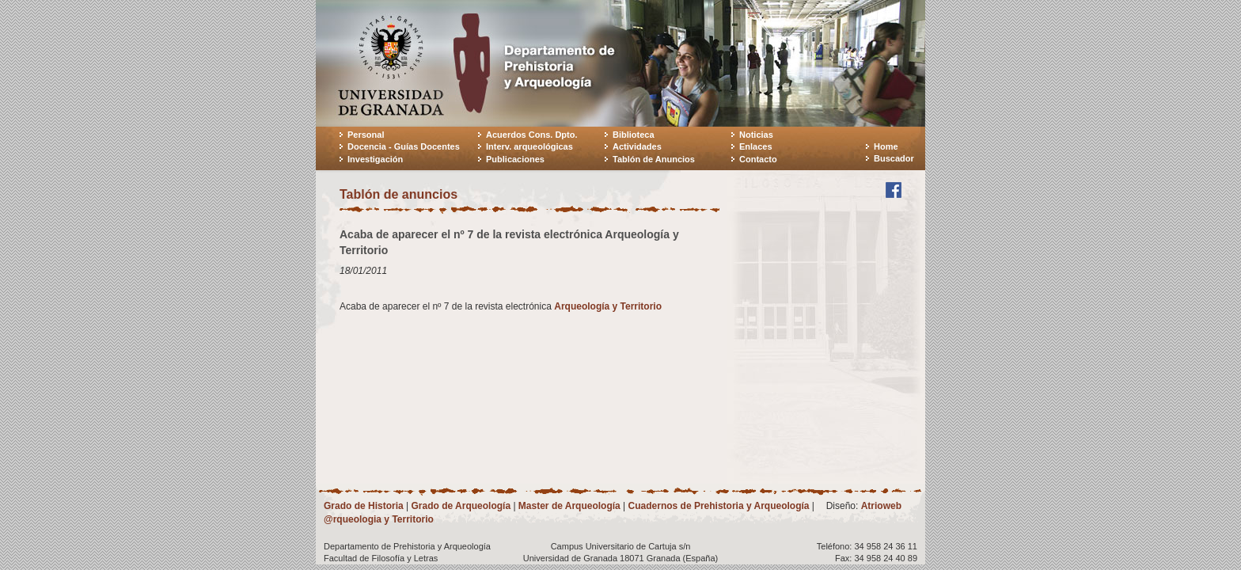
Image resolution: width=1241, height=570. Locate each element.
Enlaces (755, 146)
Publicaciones (515, 159)
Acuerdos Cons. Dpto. (532, 134)
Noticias (756, 134)
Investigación (375, 159)
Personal (365, 134)
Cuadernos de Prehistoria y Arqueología (719, 505)
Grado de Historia (364, 505)
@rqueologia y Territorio (379, 519)
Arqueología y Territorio (608, 306)
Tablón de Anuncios (654, 159)
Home (886, 146)
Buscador (894, 158)
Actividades (637, 146)
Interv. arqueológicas (529, 146)
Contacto (758, 159)
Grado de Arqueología (460, 505)
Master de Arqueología (569, 505)
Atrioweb (881, 505)
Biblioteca (634, 134)
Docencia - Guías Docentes (403, 146)
